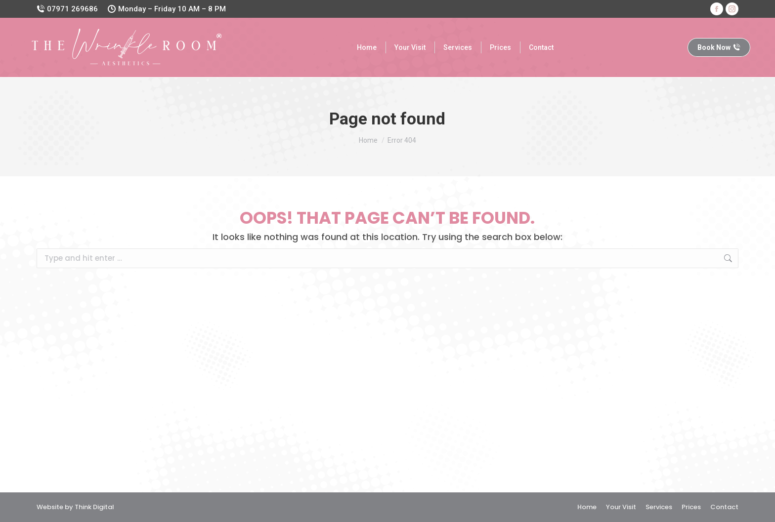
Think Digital (94, 507)
